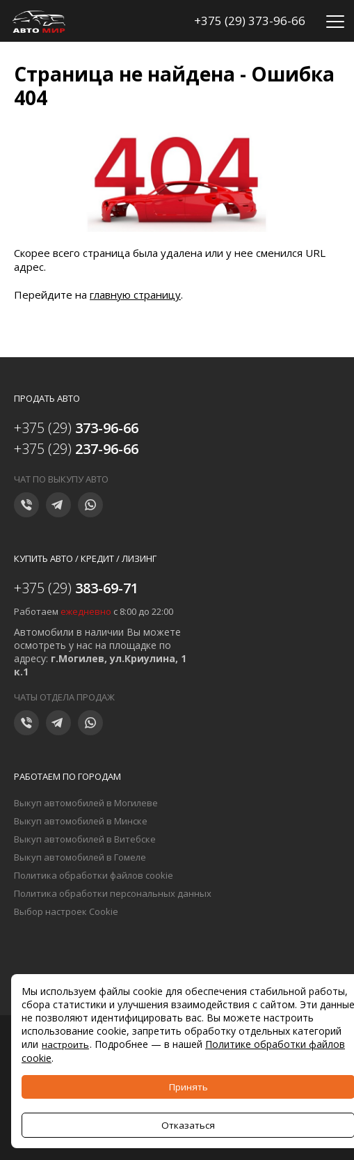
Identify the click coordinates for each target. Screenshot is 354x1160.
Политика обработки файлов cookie (93, 875)
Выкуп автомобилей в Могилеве (86, 803)
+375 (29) (76, 427)
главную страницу (135, 294)
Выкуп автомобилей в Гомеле (80, 857)
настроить (65, 1044)
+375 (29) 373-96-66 (249, 21)
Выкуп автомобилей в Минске (80, 821)
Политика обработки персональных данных (112, 893)
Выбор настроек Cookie (66, 911)
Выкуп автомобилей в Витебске (85, 839)
